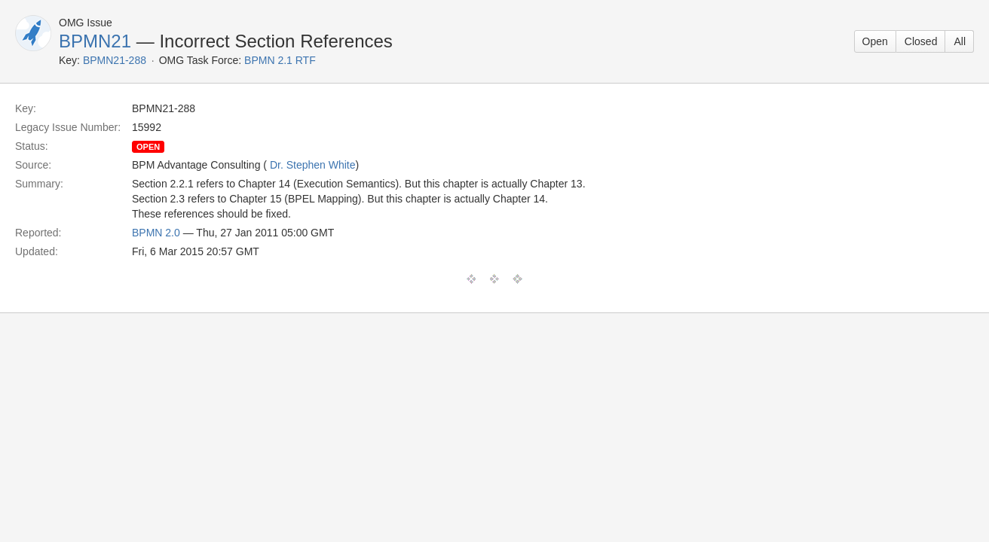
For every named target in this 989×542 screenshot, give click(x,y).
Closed (921, 41)
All (960, 41)
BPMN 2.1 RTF (280, 60)
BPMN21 (95, 41)
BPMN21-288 (114, 60)
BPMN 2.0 (156, 233)
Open (875, 41)
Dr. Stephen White (313, 165)
